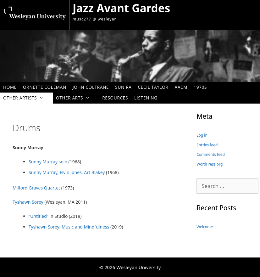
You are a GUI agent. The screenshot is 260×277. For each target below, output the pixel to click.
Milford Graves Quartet (36, 188)
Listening (146, 98)
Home (10, 87)
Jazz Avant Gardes (121, 8)
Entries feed (207, 145)
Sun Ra (123, 87)
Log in (201, 135)
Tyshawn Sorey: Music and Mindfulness (69, 227)
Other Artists (26, 98)
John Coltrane (91, 87)
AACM (181, 87)
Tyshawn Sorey (28, 202)
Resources (115, 98)
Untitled (38, 216)
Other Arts (76, 98)
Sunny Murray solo (48, 162)
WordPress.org (209, 164)
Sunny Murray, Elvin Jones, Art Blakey (67, 172)
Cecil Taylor (153, 87)
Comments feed (210, 154)
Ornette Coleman (44, 87)
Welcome (204, 226)
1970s (200, 87)
